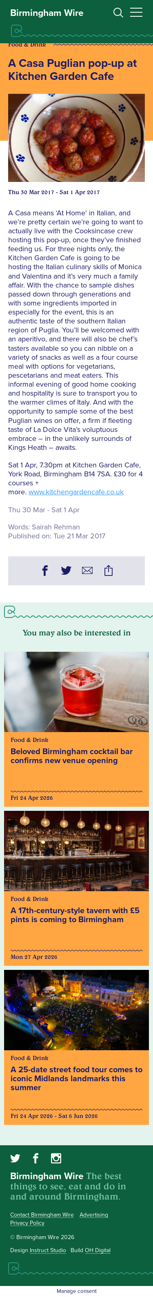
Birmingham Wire (47, 13)
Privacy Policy (27, 1223)
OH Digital (98, 1250)
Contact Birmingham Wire (42, 1214)
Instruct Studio (48, 1250)
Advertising (94, 1214)
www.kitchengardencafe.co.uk (76, 491)
